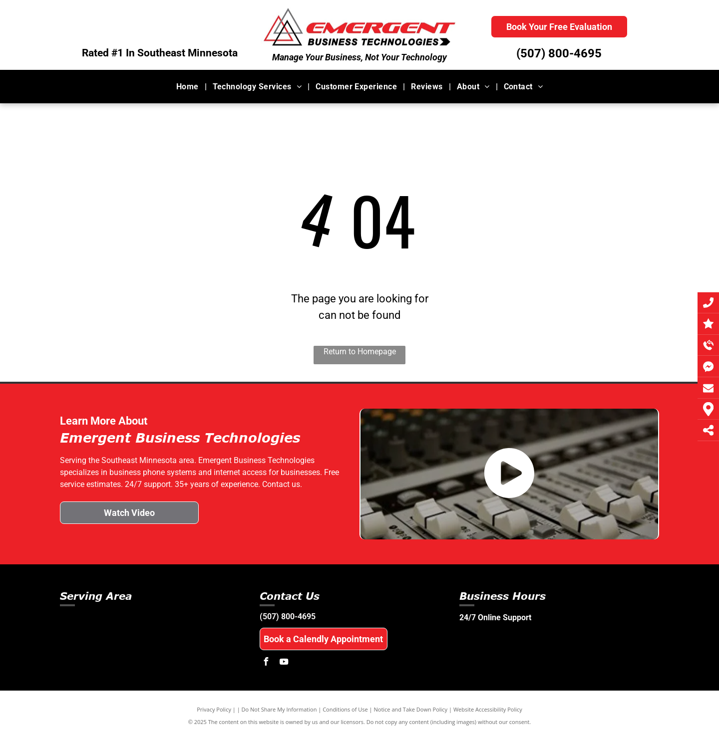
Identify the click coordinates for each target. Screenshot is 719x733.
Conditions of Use (345, 709)
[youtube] (284, 663)
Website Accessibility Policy (487, 709)
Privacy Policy (214, 709)
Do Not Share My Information (279, 709)
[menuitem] (188, 86)
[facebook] (266, 663)
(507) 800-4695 (559, 53)
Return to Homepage (360, 351)
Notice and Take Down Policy (411, 709)
